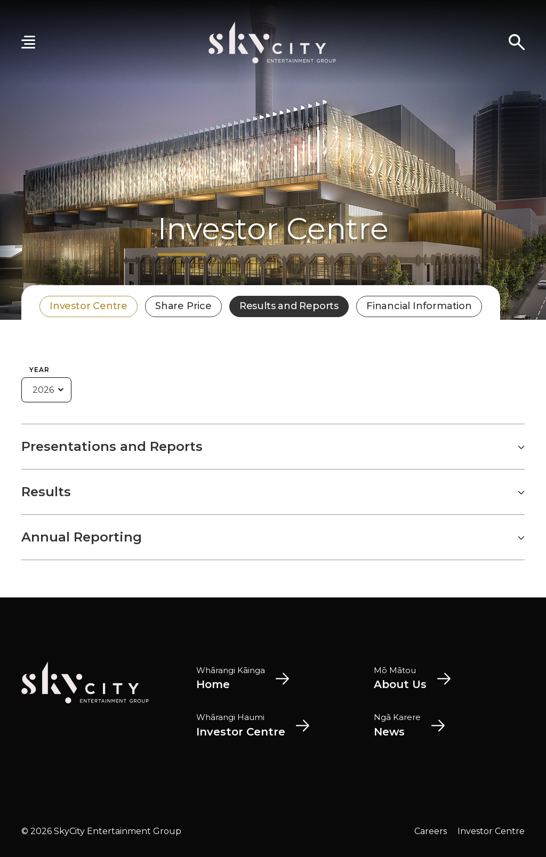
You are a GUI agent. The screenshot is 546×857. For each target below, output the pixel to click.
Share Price (183, 306)
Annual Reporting (273, 537)
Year (39, 370)
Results (273, 492)
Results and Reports (289, 306)
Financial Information (419, 306)
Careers (430, 831)
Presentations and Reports (273, 446)
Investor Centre (88, 306)
